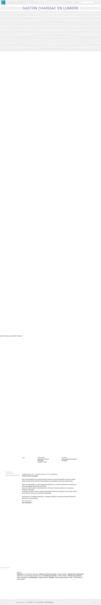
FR (95, 2)
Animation (9, 472)
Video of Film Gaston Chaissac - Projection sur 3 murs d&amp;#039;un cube (50, 537)
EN (99, 2)
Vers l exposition (27, 502)
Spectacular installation (13, 475)
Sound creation (10, 474)
